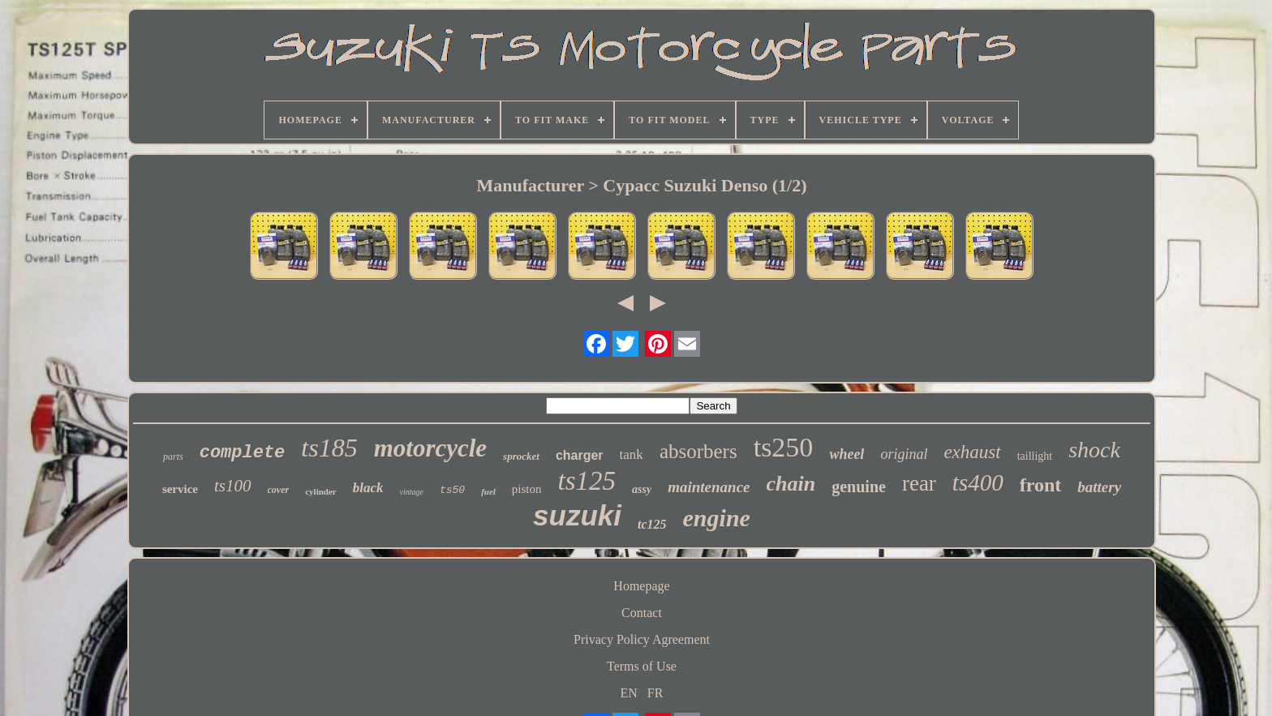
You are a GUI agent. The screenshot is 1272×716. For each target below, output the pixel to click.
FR (655, 693)
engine (716, 517)
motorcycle (430, 448)
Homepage (641, 586)
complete (243, 453)
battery (1099, 486)
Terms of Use (642, 666)
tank (631, 454)
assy (641, 489)
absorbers (698, 451)
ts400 (977, 482)
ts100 (232, 485)
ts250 (784, 447)
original (903, 454)
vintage (411, 491)
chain (791, 483)
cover (279, 489)
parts (173, 456)
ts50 (452, 490)
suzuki (577, 515)
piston (527, 488)
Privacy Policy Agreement (642, 639)
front (1041, 484)
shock (1094, 449)
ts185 (329, 447)
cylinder (321, 491)
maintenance (709, 486)
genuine (859, 486)
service (180, 488)
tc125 (652, 524)
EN (629, 693)
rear (919, 483)
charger (580, 455)
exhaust (971, 452)
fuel (488, 491)
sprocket (521, 456)
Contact (641, 613)
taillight (1035, 456)
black (368, 487)
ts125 (587, 480)
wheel (846, 454)
